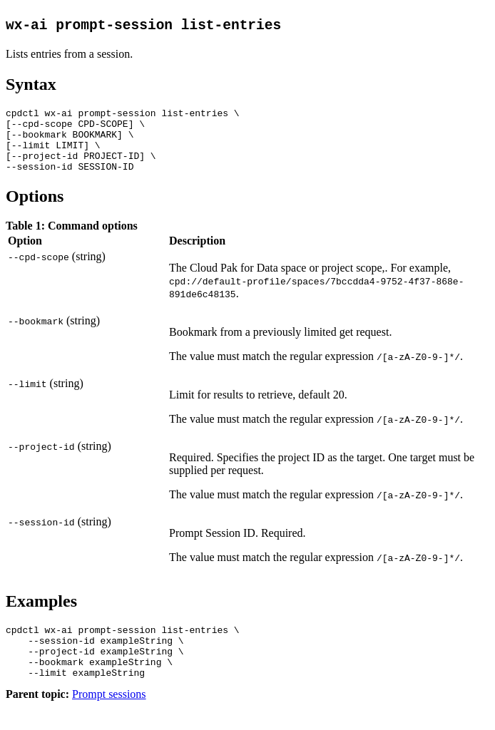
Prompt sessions (109, 717)
